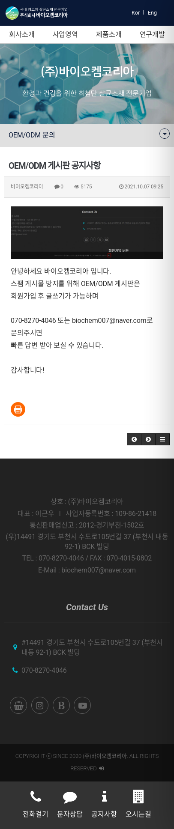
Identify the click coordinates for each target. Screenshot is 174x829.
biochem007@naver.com (109, 320)
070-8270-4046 (44, 670)
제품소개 (108, 34)
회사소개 (21, 34)
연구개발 (152, 34)
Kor (136, 12)
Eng (152, 12)
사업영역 (65, 34)
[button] (134, 439)
